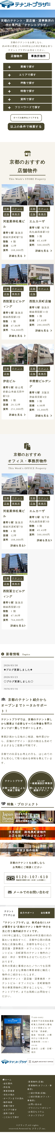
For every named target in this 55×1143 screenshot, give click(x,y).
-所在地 (6, 1087)
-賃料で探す (8, 1113)
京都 (6, 209)
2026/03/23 (28, 680)
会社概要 (45, 913)
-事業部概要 (8, 1091)
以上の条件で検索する (26, 126)
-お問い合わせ (34, 1104)
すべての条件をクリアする (26, 118)
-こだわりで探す (10, 1117)
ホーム (7, 1080)
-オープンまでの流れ (13, 1098)
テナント (17, 209)
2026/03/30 (28, 668)
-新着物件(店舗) (35, 1082)
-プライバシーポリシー (39, 1108)
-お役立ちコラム (35, 1112)
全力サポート (27, 913)
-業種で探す (8, 1106)
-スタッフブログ (35, 1115)
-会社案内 (7, 1084)
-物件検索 (7, 1102)
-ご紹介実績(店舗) (36, 1093)
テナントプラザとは (9, 913)
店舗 (6, 214)
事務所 (16, 214)
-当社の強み (8, 1095)
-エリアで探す (9, 1110)
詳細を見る (17, 256)
